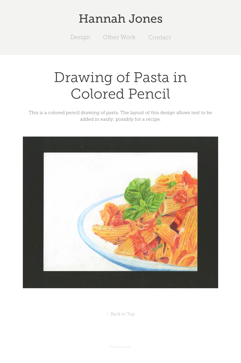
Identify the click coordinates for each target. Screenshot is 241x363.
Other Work (119, 37)
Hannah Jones (121, 18)
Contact (159, 37)
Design (80, 37)
